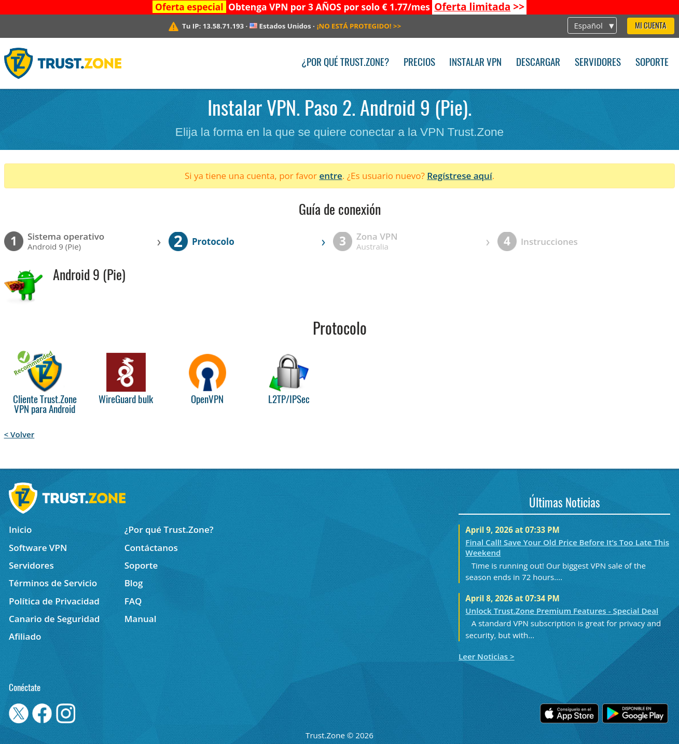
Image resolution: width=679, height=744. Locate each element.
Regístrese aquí (459, 176)
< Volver (19, 434)
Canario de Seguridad (54, 619)
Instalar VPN (475, 63)
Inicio (20, 529)
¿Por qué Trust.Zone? (345, 63)
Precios (419, 63)
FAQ (133, 601)
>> (479, 6)
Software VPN (38, 548)
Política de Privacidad (54, 601)
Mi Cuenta (650, 26)
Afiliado (25, 636)
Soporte (652, 63)
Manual (140, 619)
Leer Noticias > (487, 656)
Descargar (538, 63)
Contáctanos (151, 548)
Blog (133, 583)
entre (330, 176)
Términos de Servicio (53, 583)
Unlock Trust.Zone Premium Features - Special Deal (561, 610)
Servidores (598, 63)
